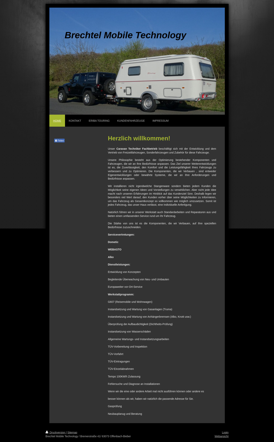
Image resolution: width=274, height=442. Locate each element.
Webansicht (222, 436)
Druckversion (56, 432)
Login (225, 432)
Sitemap (72, 432)
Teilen (59, 140)
